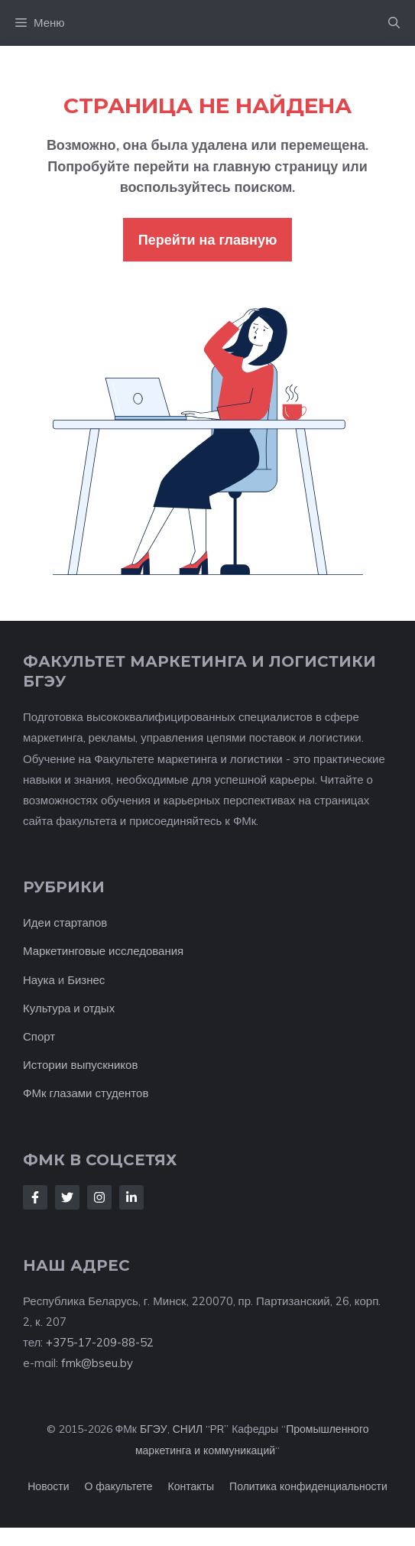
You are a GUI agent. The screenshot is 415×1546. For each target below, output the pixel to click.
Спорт (39, 1036)
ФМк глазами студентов (85, 1093)
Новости (48, 1486)
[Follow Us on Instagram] (99, 1197)
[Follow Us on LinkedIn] (131, 1197)
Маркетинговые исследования (103, 951)
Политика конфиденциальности (308, 1486)
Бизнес (86, 980)
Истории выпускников (80, 1064)
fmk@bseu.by (97, 1363)
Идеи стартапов (65, 922)
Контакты (191, 1486)
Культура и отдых (69, 1008)
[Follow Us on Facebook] (35, 1197)
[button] (394, 23)
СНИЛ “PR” (201, 1429)
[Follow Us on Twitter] (67, 1197)
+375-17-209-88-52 (100, 1342)
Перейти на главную (207, 239)
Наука (39, 980)
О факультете (118, 1486)
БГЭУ (153, 1429)
